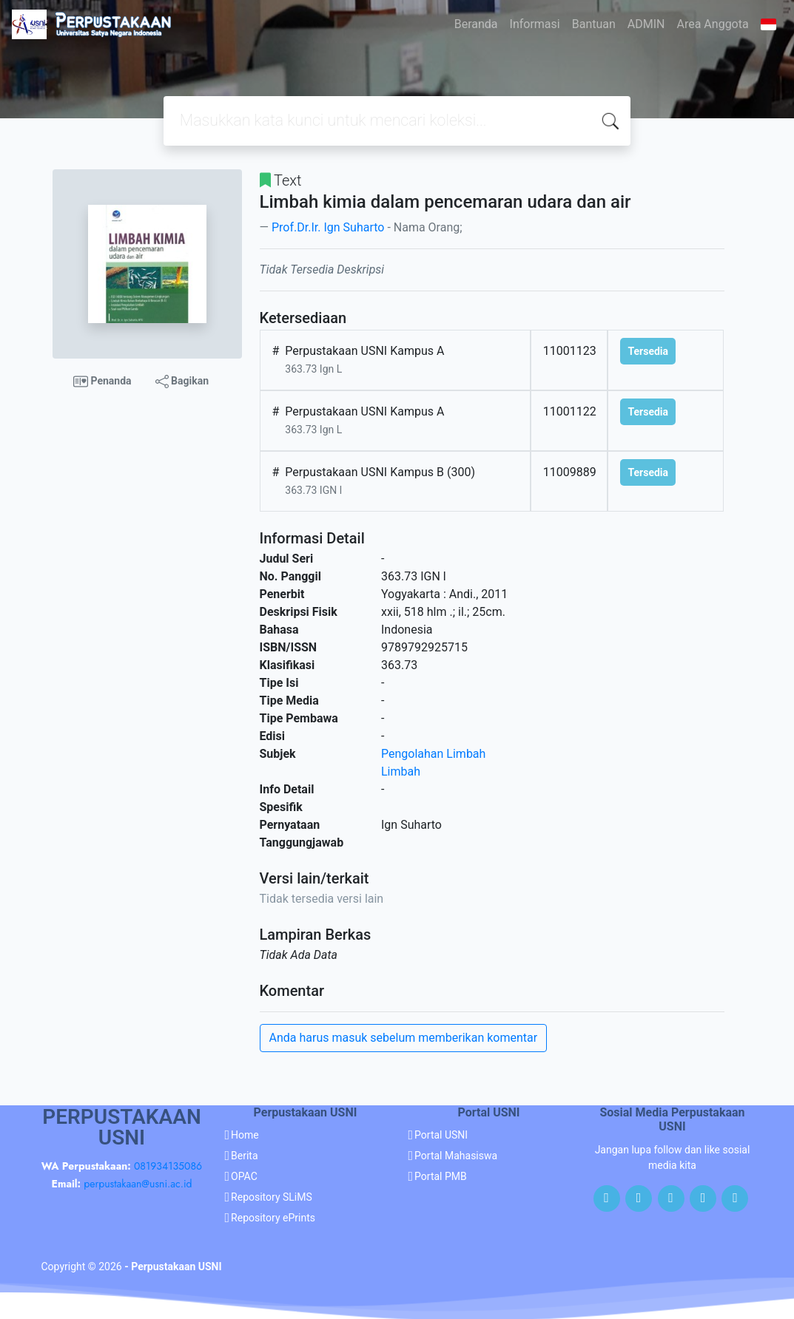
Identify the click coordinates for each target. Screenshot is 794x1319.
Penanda (102, 381)
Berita (244, 1155)
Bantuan (594, 24)
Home (245, 1135)
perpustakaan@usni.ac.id (138, 1183)
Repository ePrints (273, 1218)
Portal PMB (440, 1176)
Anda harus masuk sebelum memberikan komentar (403, 1038)
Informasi (535, 24)
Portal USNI (441, 1135)
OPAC (244, 1176)
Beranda (476, 24)
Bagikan (182, 381)
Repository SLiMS (271, 1197)
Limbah (400, 771)
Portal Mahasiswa (455, 1155)
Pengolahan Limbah (433, 754)
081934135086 (168, 1166)
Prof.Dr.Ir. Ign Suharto (328, 227)
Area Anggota (713, 24)
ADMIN (646, 24)
